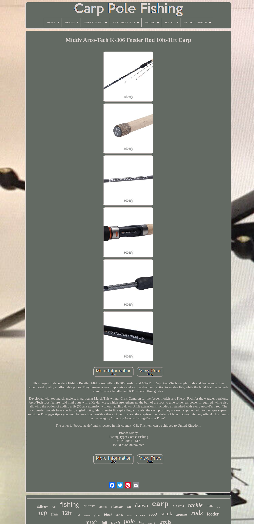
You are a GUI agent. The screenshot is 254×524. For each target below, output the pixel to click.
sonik (166, 513)
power (129, 515)
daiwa (141, 505)
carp (160, 504)
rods (197, 512)
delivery (42, 506)
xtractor (181, 514)
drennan (140, 515)
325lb (119, 515)
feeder (213, 514)
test (218, 507)
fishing (70, 504)
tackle (195, 505)
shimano (117, 506)
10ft (42, 513)
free (54, 514)
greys (97, 515)
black (108, 514)
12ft (67, 513)
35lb (210, 506)
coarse (89, 505)
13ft (129, 506)
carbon (87, 515)
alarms (178, 506)
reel (54, 506)
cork (78, 515)
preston (103, 506)
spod (153, 514)
